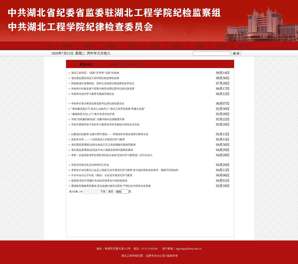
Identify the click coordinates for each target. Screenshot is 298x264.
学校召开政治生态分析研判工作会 (90, 164)
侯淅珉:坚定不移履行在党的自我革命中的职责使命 (99, 180)
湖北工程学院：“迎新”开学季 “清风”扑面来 (95, 72)
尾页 (110, 191)
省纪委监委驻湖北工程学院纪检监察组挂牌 (95, 78)
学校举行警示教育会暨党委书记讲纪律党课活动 (97, 103)
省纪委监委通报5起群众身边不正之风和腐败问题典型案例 (103, 144)
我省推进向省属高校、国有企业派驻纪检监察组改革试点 (102, 83)
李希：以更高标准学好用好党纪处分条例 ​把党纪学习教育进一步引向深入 (112, 155)
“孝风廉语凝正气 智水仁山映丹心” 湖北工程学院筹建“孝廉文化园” (108, 108)
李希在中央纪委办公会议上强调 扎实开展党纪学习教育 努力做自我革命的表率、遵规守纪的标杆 (124, 170)
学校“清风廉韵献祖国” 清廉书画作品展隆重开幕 (98, 119)
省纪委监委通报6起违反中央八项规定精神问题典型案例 (102, 149)
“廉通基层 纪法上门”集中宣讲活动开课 (93, 114)
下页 (102, 191)
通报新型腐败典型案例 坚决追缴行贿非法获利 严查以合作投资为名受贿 (111, 185)
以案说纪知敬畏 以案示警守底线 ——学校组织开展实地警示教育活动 (109, 134)
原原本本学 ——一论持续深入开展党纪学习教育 (98, 139)
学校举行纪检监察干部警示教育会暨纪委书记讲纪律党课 (102, 88)
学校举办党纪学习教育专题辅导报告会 (92, 93)
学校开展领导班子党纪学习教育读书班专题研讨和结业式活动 (105, 124)
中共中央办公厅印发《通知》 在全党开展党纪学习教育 (101, 175)
